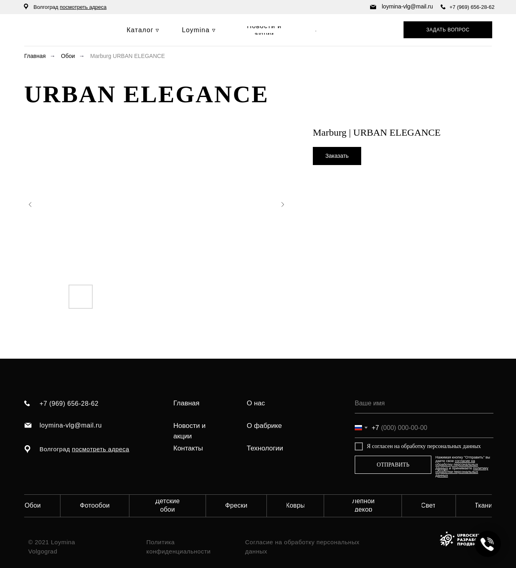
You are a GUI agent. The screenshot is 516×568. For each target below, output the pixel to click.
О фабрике (264, 426)
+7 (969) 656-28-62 (472, 7)
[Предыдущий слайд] (30, 204)
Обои (68, 56)
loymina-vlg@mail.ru (407, 6)
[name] (424, 403)
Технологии (265, 448)
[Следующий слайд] (283, 204)
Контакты (188, 448)
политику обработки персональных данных (461, 471)
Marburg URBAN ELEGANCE (127, 56)
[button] (448, 29)
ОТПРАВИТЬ (393, 465)
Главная (35, 56)
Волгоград (69, 7)
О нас (256, 403)
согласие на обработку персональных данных (456, 464)
